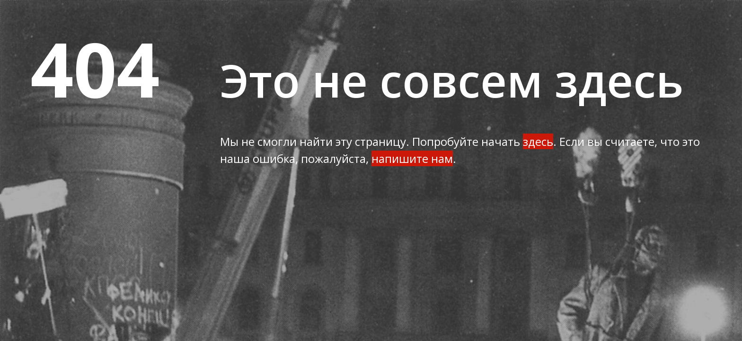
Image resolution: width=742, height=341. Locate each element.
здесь (538, 141)
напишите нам (412, 158)
